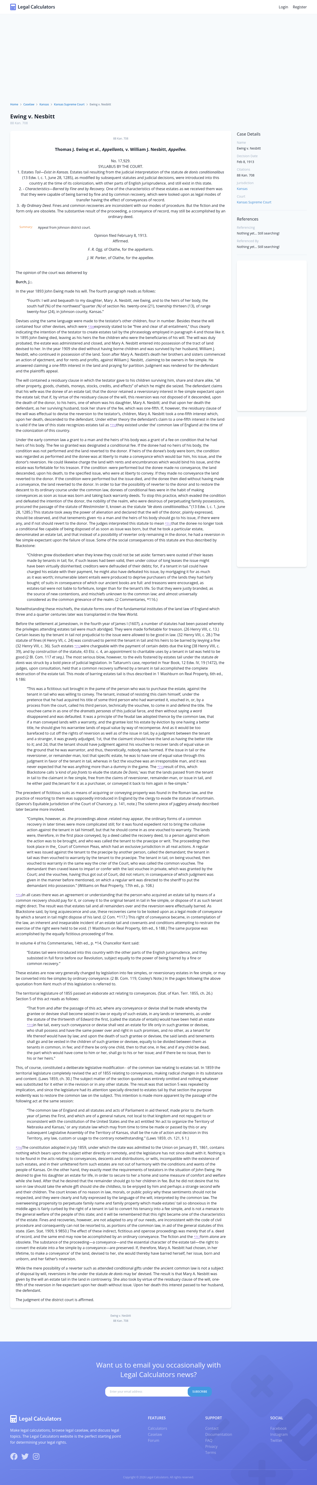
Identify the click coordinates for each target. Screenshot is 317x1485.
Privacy (211, 1446)
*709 (91, 327)
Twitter (276, 1440)
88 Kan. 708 (19, 123)
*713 (160, 767)
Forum (153, 1440)
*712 (77, 646)
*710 (113, 425)
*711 (168, 524)
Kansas (44, 104)
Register (300, 7)
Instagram (279, 1434)
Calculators (157, 1428)
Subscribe (199, 1392)
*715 (30, 1025)
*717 (197, 1237)
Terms (210, 1452)
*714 (19, 895)
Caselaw (28, 104)
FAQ (208, 1440)
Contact (212, 1428)
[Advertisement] (158, 67)
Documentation (218, 1434)
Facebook (278, 1428)
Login (283, 7)
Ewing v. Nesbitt (32, 116)
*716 (19, 1148)
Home (14, 104)
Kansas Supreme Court (69, 104)
